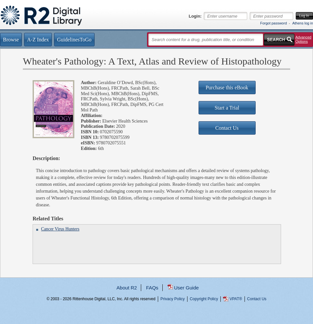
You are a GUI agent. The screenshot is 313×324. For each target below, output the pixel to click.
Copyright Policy (204, 299)
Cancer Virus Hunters (60, 229)
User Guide (186, 287)
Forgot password (273, 23)
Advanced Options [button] (303, 39)
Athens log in (302, 23)
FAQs (152, 287)
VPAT (236, 299)
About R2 (126, 287)
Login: (195, 16)
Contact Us (256, 299)
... (156, 322)
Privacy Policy (172, 299)
